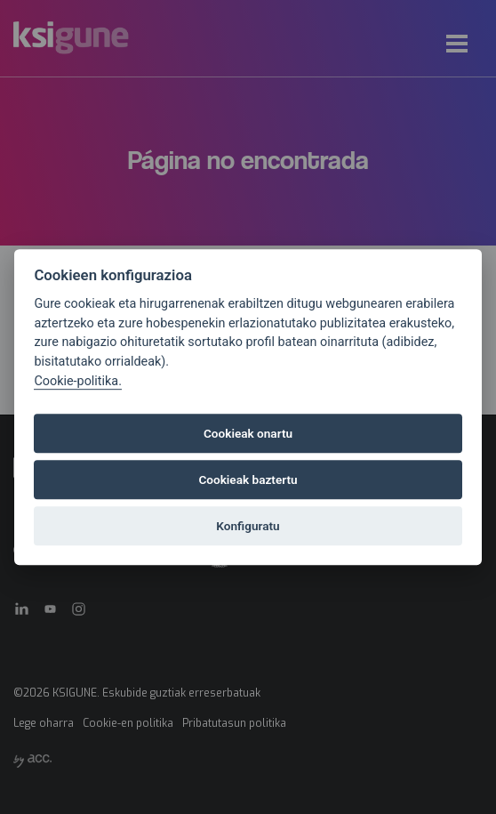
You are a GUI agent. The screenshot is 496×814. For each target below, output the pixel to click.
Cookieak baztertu (247, 479)
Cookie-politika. (78, 381)
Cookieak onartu (248, 433)
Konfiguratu (247, 526)
